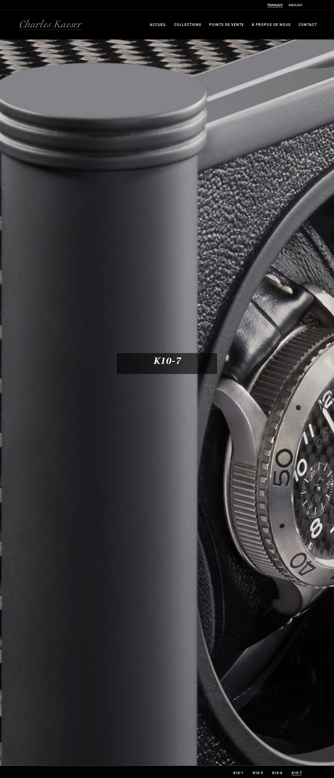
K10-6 (277, 773)
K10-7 (297, 773)
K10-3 (258, 773)
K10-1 (238, 773)
